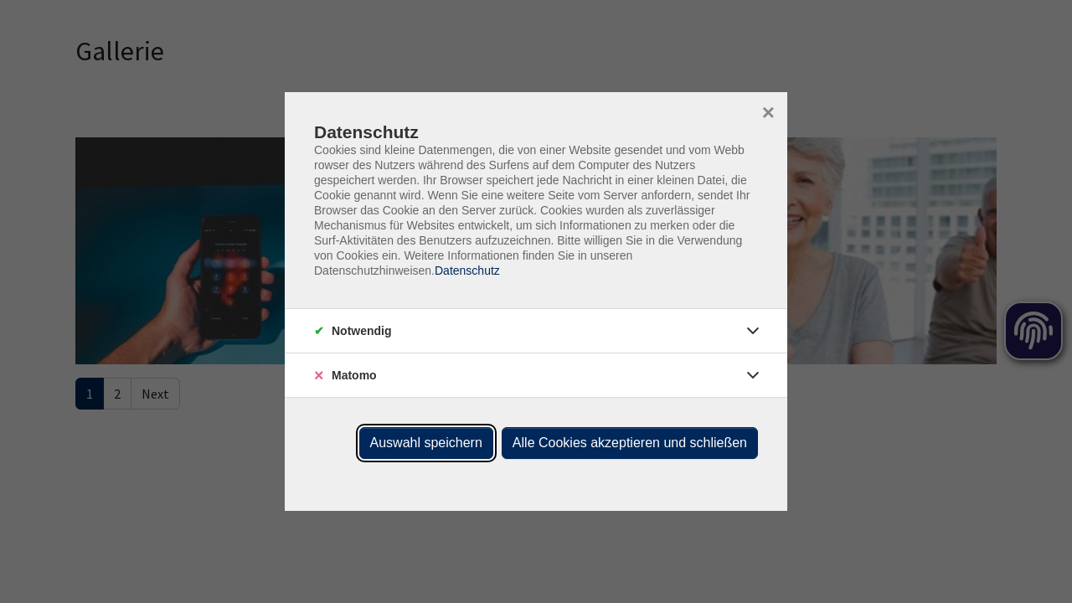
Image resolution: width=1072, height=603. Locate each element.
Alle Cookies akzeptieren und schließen (630, 443)
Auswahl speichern (426, 443)
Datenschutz (467, 270)
